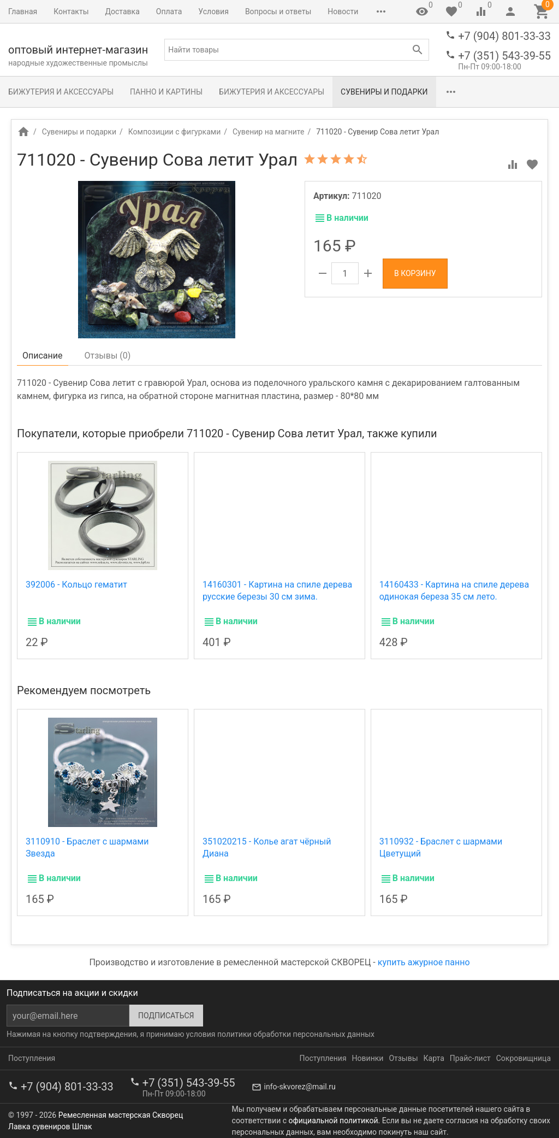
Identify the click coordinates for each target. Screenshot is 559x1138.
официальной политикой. (334, 1120)
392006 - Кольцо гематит (76, 584)
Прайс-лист (470, 1058)
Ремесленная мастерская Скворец (120, 1115)
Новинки (368, 1058)
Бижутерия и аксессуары (61, 91)
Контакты (70, 11)
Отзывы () (108, 355)
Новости (343, 11)
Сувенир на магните (268, 131)
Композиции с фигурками (174, 131)
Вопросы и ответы (278, 11)
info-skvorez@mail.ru (300, 1086)
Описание (42, 355)
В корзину (415, 273)
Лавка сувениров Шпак (50, 1126)
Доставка (122, 11)
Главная (22, 11)
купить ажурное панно (424, 962)
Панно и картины (166, 91)
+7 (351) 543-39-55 (504, 55)
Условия (213, 11)
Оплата (169, 11)
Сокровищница (523, 1058)
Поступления (31, 1058)
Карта (434, 1058)
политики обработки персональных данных (295, 1034)
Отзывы (403, 1058)
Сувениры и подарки (384, 91)
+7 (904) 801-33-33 (504, 36)
